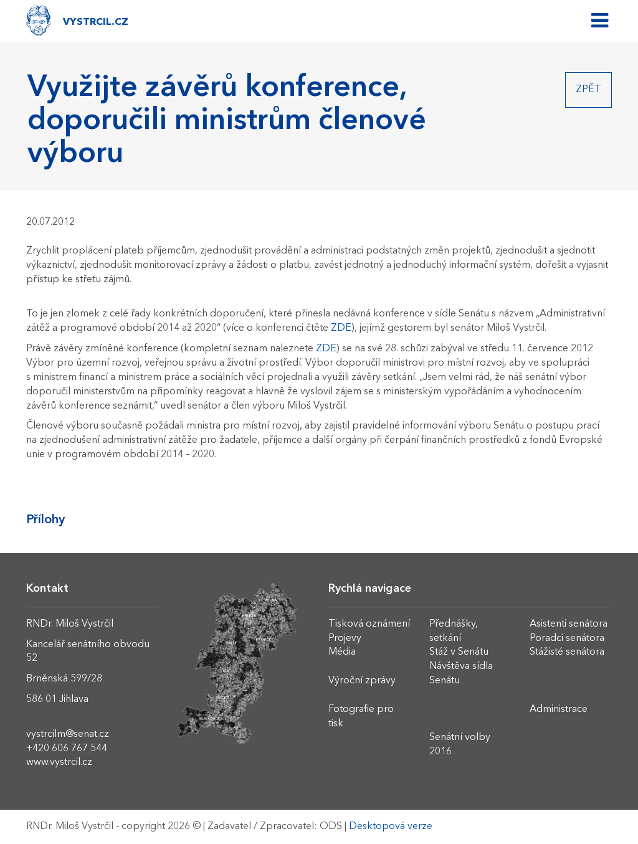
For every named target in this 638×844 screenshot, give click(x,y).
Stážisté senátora (567, 652)
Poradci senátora (567, 638)
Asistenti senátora (568, 624)
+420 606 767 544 (66, 749)
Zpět (588, 90)
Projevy (344, 638)
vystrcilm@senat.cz (67, 734)
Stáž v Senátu (458, 652)
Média (342, 652)
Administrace (559, 709)
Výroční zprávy (362, 681)
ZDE (341, 328)
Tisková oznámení (369, 624)
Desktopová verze (390, 827)
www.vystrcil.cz (59, 762)
